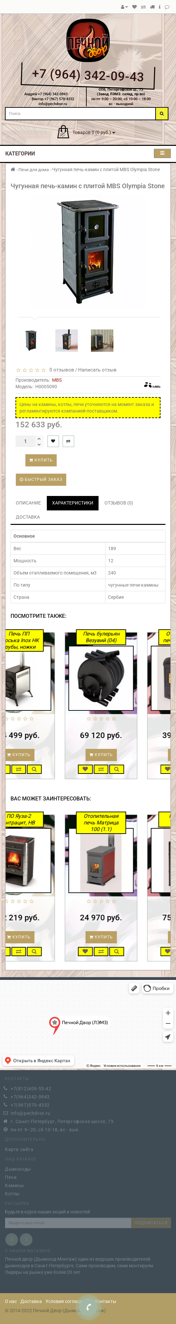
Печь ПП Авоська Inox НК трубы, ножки (40, 640)
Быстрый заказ (41, 479)
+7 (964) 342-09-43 (88, 75)
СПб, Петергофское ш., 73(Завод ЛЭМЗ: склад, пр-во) (121, 92)
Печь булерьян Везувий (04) (122, 637)
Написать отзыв (97, 370)
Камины (14, 1184)
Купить (41, 460)
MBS (57, 380)
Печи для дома (33, 169)
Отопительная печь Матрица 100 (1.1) (122, 822)
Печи (10, 1175)
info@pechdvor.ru (30, 1111)
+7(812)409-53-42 (31, 1087)
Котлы (12, 1192)
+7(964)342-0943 (30, 1095)
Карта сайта (19, 1148)
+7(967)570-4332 (30, 1103)
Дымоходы (18, 1167)
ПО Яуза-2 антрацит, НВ (40, 819)
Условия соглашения (68, 1301)
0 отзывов (60, 370)
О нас (11, 1301)
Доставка (31, 1301)
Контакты (105, 1301)
